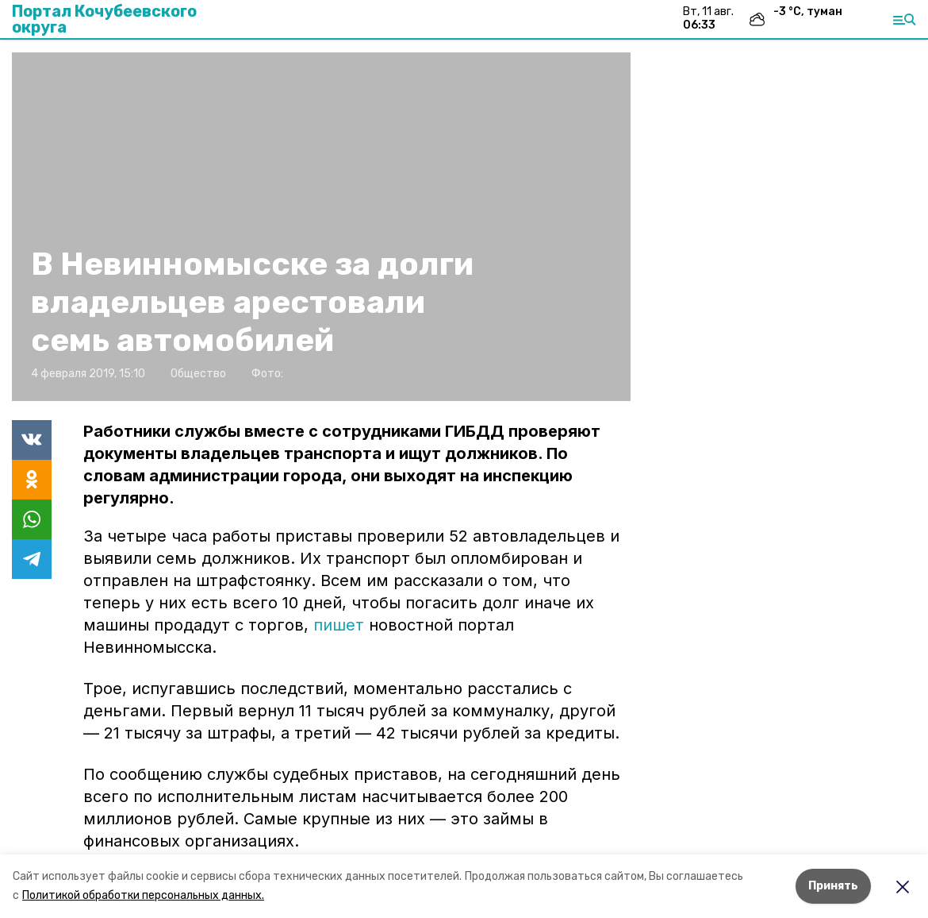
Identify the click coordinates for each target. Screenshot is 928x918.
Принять (833, 886)
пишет (338, 624)
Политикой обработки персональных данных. (143, 895)
